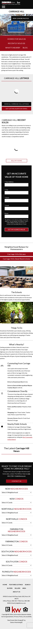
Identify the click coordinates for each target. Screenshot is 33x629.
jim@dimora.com (20, 476)
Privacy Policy (18, 616)
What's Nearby (12, 48)
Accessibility (28, 616)
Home (5, 584)
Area (24, 588)
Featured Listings (16, 584)
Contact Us (16, 481)
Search (27, 584)
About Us (16, 592)
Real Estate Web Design (15, 620)
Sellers (17, 588)
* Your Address (9, 182)
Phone (6, 213)
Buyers (9, 588)
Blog (25, 48)
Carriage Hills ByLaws (16, 254)
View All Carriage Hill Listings (16, 104)
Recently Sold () (16, 43)
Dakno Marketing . (16, 622)
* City (6, 189)
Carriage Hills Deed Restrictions (16, 259)
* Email (7, 205)
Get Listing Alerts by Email (16, 108)
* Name (7, 197)
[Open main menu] (3, 7)
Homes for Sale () (16, 39)
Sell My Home (16, 160)
